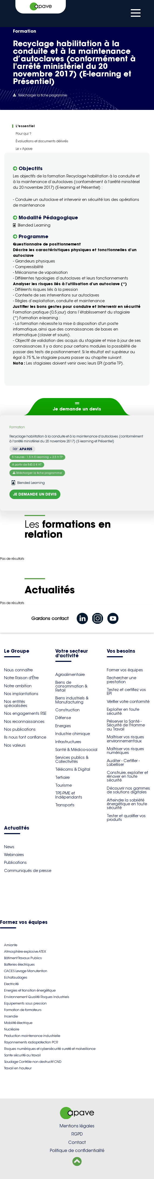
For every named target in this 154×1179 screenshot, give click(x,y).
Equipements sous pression (25, 1003)
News (9, 846)
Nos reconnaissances (24, 721)
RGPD (77, 1134)
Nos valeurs (15, 745)
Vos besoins (121, 651)
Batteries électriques (19, 964)
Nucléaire (11, 1029)
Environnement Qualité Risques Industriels (36, 997)
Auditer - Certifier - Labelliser (123, 762)
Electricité (11, 984)
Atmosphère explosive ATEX (25, 951)
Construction (67, 710)
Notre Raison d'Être (21, 677)
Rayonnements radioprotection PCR (31, 1042)
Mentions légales (77, 1126)
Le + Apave (24, 149)
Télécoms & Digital (72, 769)
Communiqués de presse (27, 870)
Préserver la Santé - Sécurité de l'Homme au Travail (126, 725)
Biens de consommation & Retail (71, 686)
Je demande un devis (77, 409)
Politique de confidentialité (77, 1150)
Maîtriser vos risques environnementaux (125, 739)
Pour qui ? (23, 134)
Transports (64, 805)
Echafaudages (15, 977)
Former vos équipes (125, 670)
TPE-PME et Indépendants (68, 795)
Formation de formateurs (23, 1010)
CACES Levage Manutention (25, 971)
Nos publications (20, 729)
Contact (77, 1142)
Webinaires (14, 854)
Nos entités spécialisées (15, 703)
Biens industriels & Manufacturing (71, 700)
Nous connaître (18, 670)
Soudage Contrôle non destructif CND (32, 1062)
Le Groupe (16, 651)
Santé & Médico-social (76, 749)
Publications (15, 862)
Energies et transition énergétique (30, 990)
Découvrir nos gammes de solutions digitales (128, 790)
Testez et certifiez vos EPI (126, 691)
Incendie (11, 1016)
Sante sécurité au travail (22, 1055)
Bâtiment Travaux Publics (23, 958)
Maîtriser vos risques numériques (125, 750)
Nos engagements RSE (25, 713)
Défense (63, 717)
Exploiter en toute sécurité (123, 711)
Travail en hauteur (18, 1068)
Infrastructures (68, 741)
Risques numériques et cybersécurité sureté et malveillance (49, 1049)
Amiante (10, 945)
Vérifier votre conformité (128, 701)
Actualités (16, 828)
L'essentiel (25, 126)
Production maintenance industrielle (32, 1036)
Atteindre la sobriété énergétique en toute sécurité (127, 804)
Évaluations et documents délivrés (42, 141)
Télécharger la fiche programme (40, 95)
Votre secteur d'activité (71, 654)
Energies (63, 725)
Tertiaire (62, 777)
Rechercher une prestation (121, 679)
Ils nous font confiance (25, 737)
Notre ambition (18, 685)
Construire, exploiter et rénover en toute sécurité (127, 776)
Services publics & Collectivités (71, 759)
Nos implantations (21, 693)
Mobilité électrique (18, 1023)
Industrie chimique (72, 733)
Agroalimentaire (70, 674)
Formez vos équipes (23, 922)
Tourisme (63, 785)
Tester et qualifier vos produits (126, 817)
